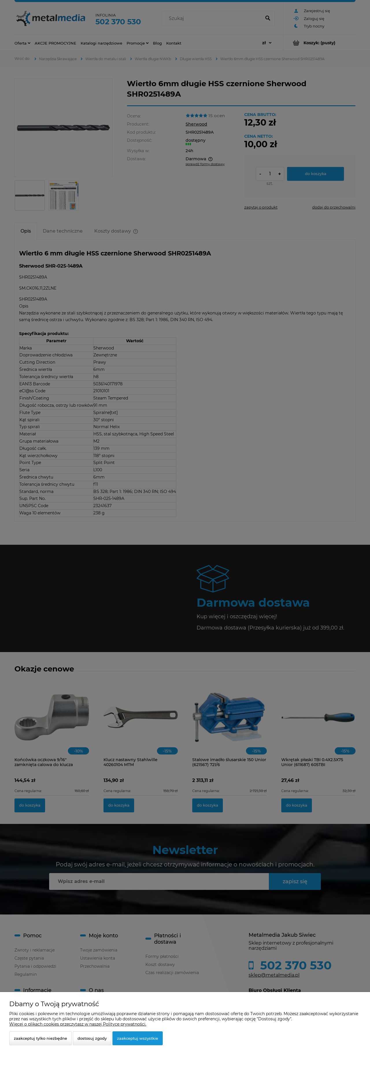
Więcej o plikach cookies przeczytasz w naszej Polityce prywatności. (77, 1024)
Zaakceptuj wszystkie (137, 1038)
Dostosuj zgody (92, 1038)
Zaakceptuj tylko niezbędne (40, 1038)
